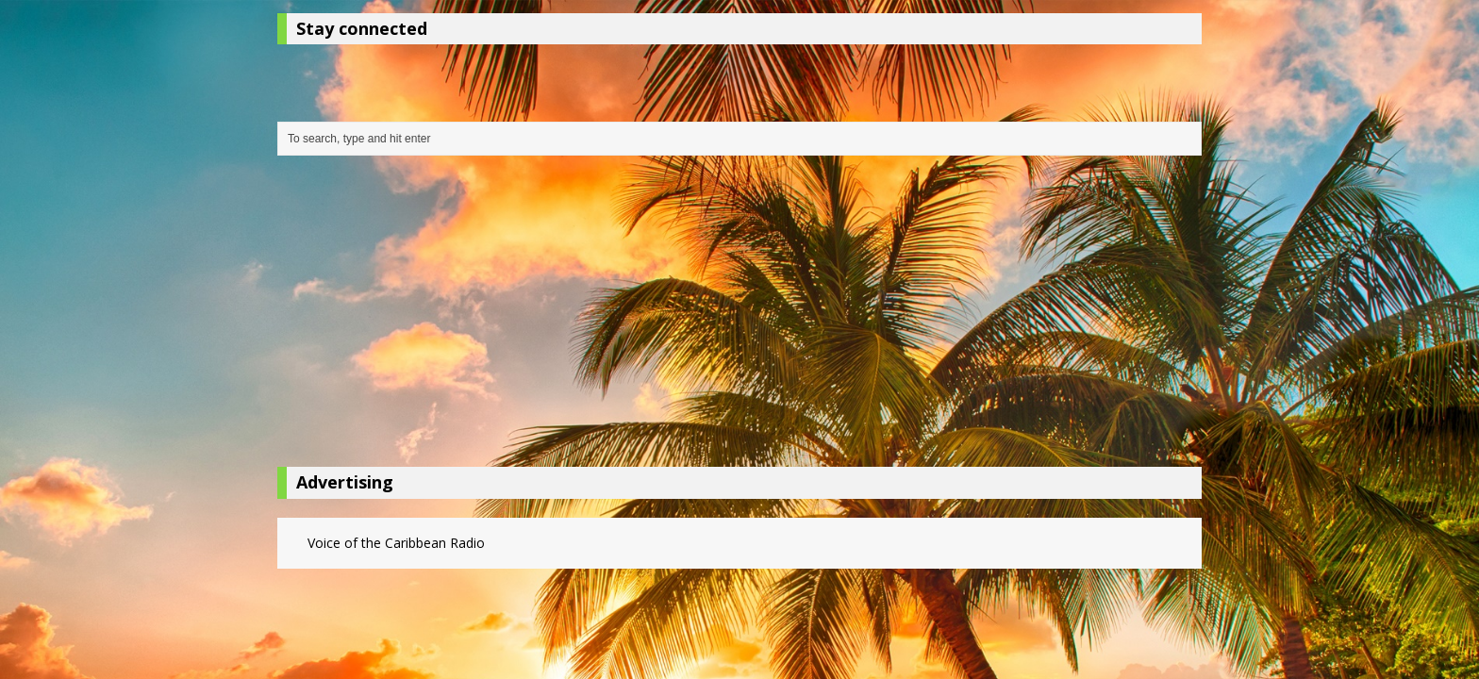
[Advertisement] (739, 316)
